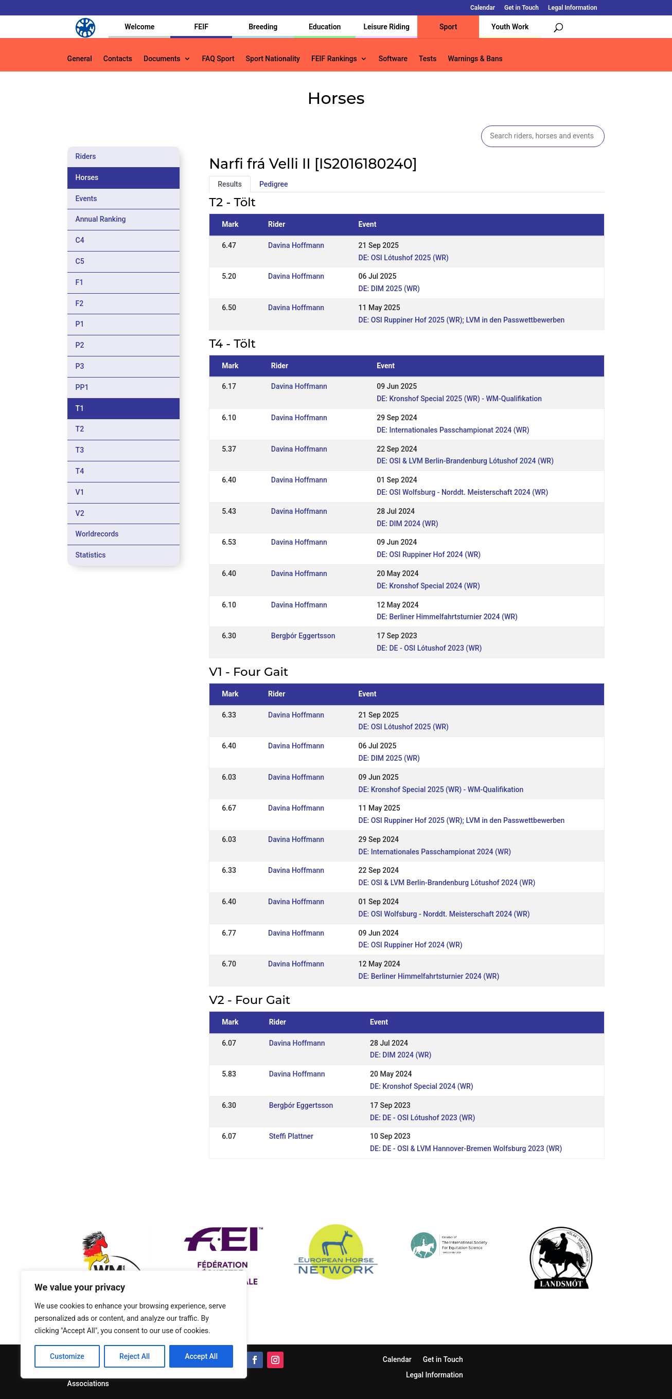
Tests (427, 59)
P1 (80, 324)
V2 (80, 513)
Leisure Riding (386, 27)
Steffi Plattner (291, 1136)
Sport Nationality (273, 59)
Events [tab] (86, 198)
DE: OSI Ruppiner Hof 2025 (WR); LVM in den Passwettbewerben (462, 320)
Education (325, 27)
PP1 (82, 387)
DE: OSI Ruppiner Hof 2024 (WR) (429, 554)
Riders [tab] (86, 156)
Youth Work (509, 27)
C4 (80, 240)
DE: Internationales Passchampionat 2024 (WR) (453, 430)
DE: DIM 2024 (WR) (407, 523)
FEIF (201, 27)
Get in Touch (521, 8)
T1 (80, 408)
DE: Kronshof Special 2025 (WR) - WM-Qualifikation (459, 398)
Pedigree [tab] (273, 184)
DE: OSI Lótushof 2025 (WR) (404, 258)
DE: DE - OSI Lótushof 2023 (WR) (429, 648)
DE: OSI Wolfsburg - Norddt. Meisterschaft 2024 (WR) (462, 492)
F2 (80, 303)
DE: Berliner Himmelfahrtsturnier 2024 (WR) (447, 617)
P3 (80, 366)
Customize (67, 1356)
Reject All (134, 1356)
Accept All (201, 1356)
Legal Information (572, 8)
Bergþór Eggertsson (303, 636)
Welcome (139, 27)
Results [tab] (230, 184)
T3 (80, 450)
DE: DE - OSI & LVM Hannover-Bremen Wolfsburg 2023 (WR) (466, 1148)
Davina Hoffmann (296, 245)
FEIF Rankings (334, 59)
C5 (80, 261)
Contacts (117, 59)
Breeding (263, 27)
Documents (162, 59)
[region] (134, 1324)
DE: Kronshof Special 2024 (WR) (428, 586)
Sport (448, 27)
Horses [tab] (87, 177)
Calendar (482, 8)
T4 (80, 471)
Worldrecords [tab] (97, 534)
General (79, 59)
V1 (80, 492)
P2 (80, 345)
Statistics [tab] (91, 555)
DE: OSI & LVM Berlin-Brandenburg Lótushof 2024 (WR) (465, 461)
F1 (80, 282)
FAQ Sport (218, 59)
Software (393, 59)
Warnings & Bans (475, 59)
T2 (80, 429)
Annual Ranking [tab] (101, 219)
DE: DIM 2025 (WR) (389, 288)
